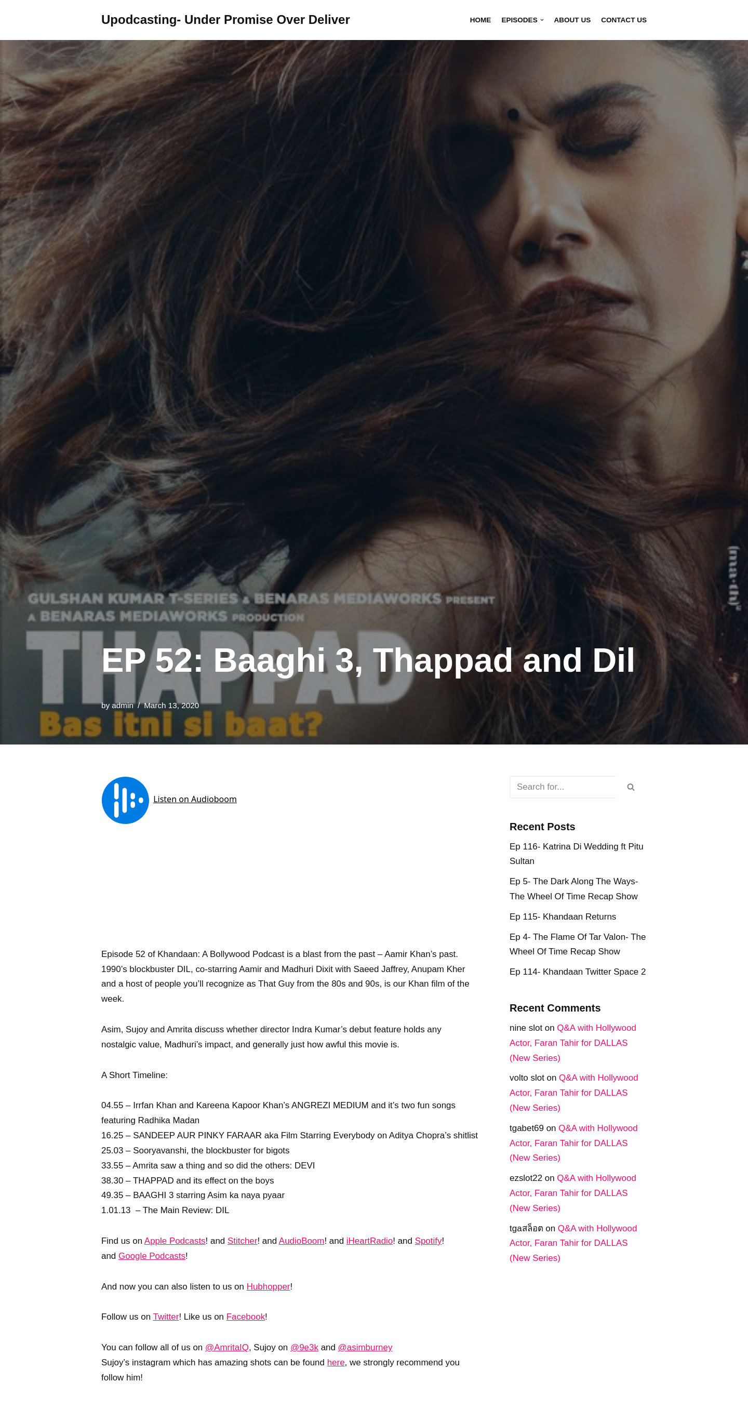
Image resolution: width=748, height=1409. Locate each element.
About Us (572, 20)
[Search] (563, 787)
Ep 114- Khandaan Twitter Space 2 (578, 972)
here (336, 1379)
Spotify (429, 1256)
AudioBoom (302, 1256)
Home (480, 20)
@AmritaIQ (227, 1363)
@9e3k (305, 1363)
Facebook (246, 1333)
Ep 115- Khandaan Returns (563, 917)
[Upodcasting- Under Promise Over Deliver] (225, 20)
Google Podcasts (151, 1272)
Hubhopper (269, 1302)
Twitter (166, 1333)
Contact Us (624, 20)
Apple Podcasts (175, 1256)
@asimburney (366, 1363)
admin (122, 705)
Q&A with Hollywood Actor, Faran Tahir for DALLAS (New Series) (573, 1043)
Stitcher (243, 1256)
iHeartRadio (371, 1256)
